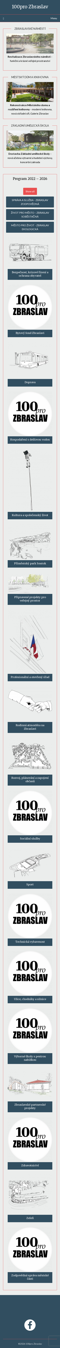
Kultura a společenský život (30, 515)
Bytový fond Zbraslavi (30, 333)
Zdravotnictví (30, 1165)
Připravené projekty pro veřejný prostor (30, 599)
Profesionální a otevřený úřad (30, 677)
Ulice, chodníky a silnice (30, 999)
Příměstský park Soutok (30, 563)
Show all (30, 191)
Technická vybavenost (30, 941)
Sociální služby (30, 838)
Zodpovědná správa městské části (30, 1277)
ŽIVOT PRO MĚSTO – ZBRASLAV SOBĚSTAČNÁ (30, 214)
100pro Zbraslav (30, 7)
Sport (30, 884)
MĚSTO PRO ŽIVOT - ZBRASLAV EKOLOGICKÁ (30, 227)
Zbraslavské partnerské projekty (30, 1106)
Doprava (30, 382)
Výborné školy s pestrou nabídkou (30, 1058)
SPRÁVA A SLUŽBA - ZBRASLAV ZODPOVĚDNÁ (30, 201)
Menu (54, 18)
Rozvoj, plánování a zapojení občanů (30, 779)
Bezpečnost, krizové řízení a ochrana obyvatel (30, 274)
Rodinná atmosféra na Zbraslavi (30, 727)
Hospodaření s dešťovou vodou (30, 439)
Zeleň (30, 1218)
